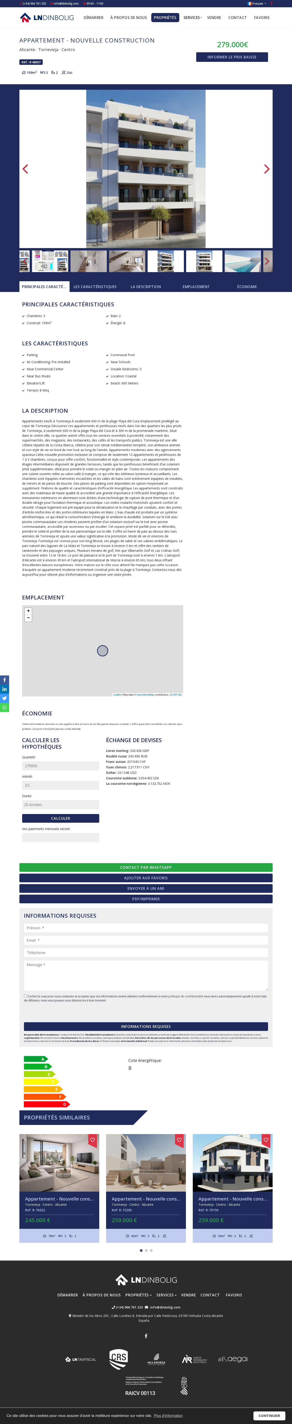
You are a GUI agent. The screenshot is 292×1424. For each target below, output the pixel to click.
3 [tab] (151, 1250)
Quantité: (29, 757)
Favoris (262, 17)
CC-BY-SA (175, 694)
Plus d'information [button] (168, 1416)
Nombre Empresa (46, 17)
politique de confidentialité (186, 996)
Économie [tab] (247, 286)
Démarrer (93, 17)
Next (267, 169)
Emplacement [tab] (196, 286)
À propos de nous (128, 17)
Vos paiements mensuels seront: (46, 829)
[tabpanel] (59, 1188)
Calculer (60, 818)
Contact (237, 17)
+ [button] (28, 611)
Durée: (27, 796)
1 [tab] (141, 1250)
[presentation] (51, 1010)
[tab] (44, 286)
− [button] (28, 618)
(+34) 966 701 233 (32, 3)
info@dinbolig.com (66, 3)
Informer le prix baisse (232, 57)
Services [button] (192, 17)
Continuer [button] (269, 1416)
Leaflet (117, 694)
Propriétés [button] (165, 17)
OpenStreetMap (145, 694)
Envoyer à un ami (146, 888)
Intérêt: (27, 776)
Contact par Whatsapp (146, 867)
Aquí (229, 1041)
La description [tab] (146, 286)
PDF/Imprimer (146, 898)
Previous (25, 169)
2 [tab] (146, 1250)
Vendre (214, 17)
